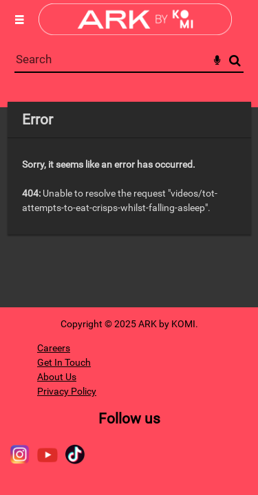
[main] (129, 168)
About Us (56, 376)
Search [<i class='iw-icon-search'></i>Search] (235, 60)
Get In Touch (64, 362)
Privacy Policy (66, 391)
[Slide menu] (19, 19)
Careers (53, 347)
